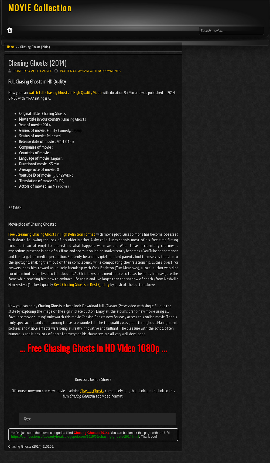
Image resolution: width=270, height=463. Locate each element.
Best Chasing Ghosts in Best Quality (82, 284)
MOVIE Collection (40, 8)
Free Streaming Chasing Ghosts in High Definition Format (51, 234)
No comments (109, 70)
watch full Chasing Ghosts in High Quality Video (65, 92)
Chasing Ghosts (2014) (37, 62)
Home (11, 46)
